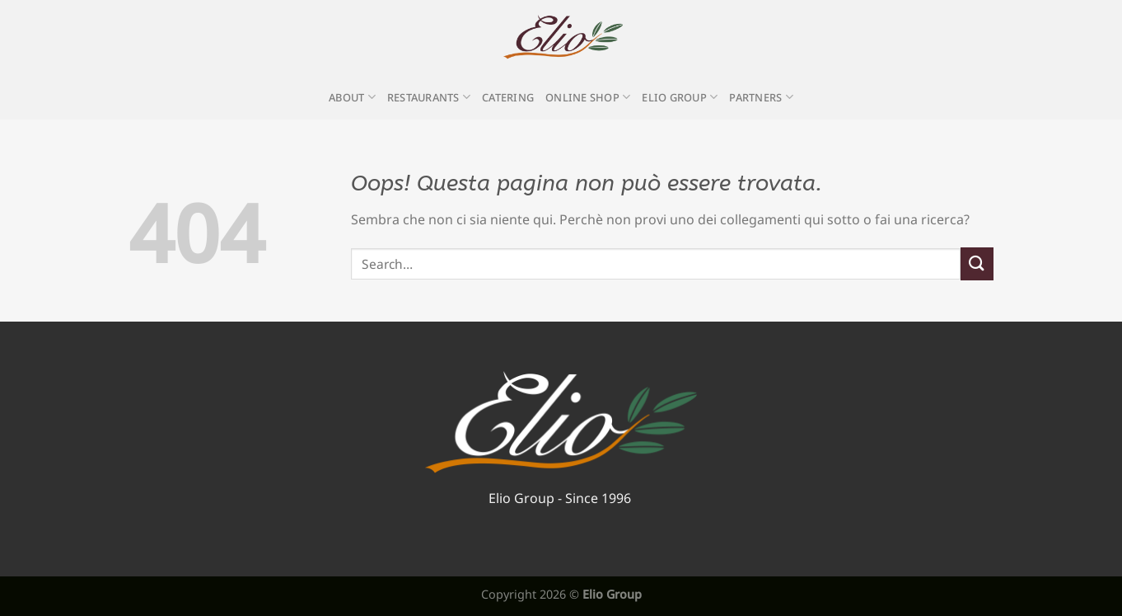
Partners (761, 97)
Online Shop (587, 97)
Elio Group (680, 97)
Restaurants (428, 97)
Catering (508, 97)
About (352, 97)
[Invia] (977, 263)
